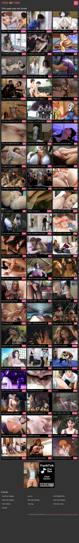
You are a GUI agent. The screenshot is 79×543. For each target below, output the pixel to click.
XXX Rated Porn (59, 496)
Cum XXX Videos (59, 500)
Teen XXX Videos (8, 500)
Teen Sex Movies (33, 500)
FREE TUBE (11, 2)
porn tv (30, 496)
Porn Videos (6, 504)
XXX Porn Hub (58, 504)
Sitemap (50, 514)
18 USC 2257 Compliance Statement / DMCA (65, 514)
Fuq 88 (4, 508)
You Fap (30, 504)
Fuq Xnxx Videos (8, 496)
